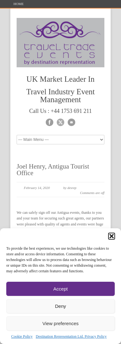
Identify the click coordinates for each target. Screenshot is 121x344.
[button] (111, 236)
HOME (18, 4)
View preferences (60, 323)
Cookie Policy (22, 336)
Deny (60, 306)
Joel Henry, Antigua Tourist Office (53, 170)
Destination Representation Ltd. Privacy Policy (71, 336)
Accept (60, 288)
